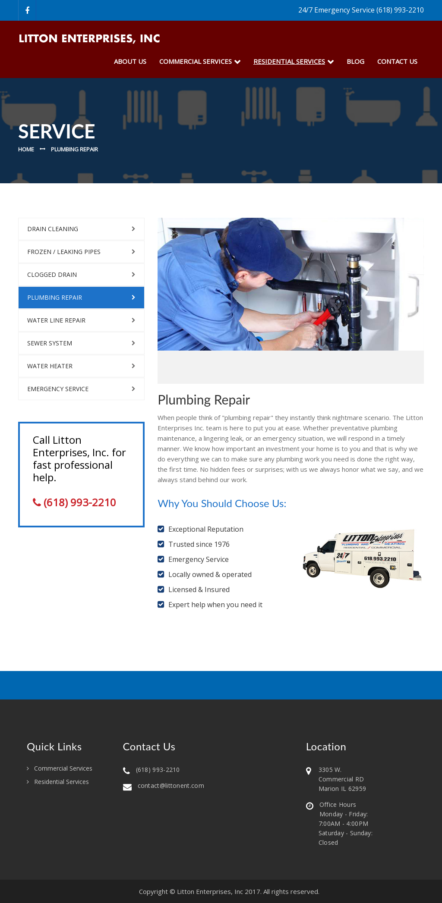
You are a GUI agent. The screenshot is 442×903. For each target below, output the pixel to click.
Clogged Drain (52, 274)
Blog (355, 61)
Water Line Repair (56, 320)
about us (130, 61)
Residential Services (61, 781)
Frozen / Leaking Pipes (64, 252)
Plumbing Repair (54, 297)
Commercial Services (195, 61)
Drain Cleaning (52, 229)
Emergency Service (57, 389)
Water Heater (50, 366)
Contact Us (397, 61)
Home (26, 149)
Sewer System (49, 343)
